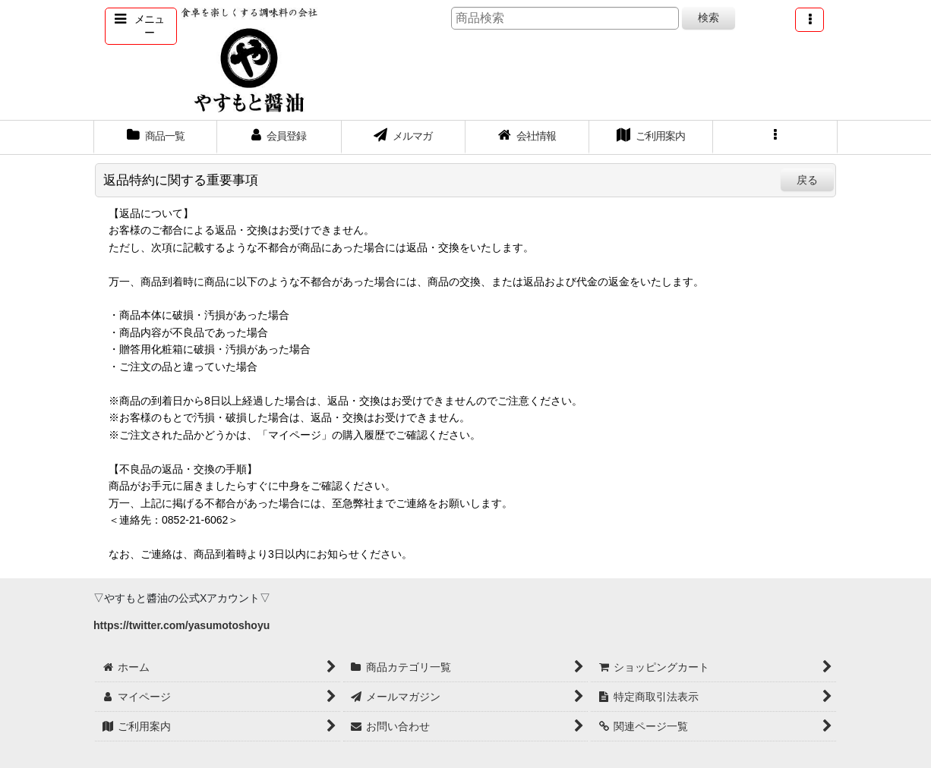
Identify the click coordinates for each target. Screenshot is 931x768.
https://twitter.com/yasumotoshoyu (181, 625)
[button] (141, 26)
